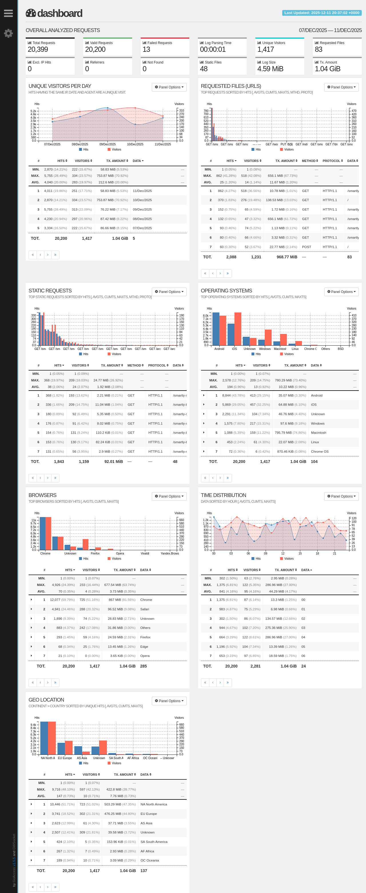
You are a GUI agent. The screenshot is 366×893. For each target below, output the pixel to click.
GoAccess (14, 874)
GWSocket (14, 842)
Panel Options (169, 87)
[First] (33, 255)
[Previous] (40, 255)
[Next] (47, 255)
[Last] (55, 255)
